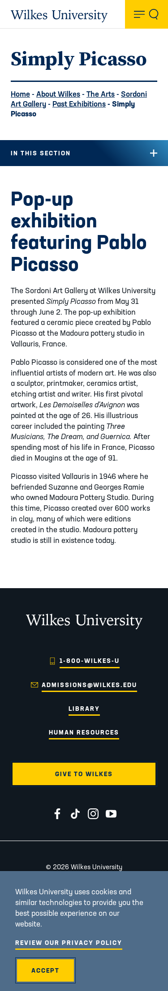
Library (84, 709)
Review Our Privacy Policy (68, 943)
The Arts (100, 93)
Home (20, 93)
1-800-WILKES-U (90, 661)
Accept (45, 970)
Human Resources (84, 732)
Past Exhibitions (79, 103)
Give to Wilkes (84, 774)
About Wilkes (58, 93)
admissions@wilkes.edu (89, 685)
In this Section (41, 153)
